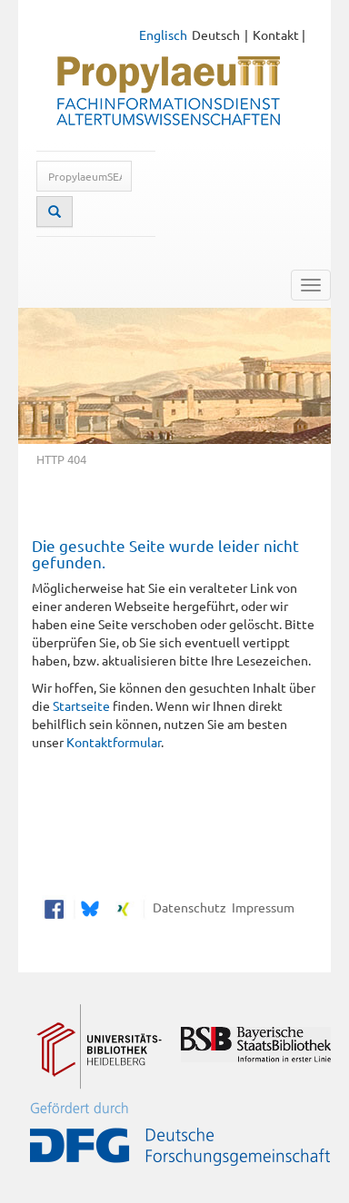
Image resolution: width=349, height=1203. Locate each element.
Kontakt (276, 34)
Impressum (260, 907)
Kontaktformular (113, 742)
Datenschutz (186, 907)
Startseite (81, 705)
